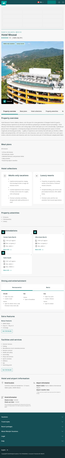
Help (32, 441)
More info (7, 249)
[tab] (17, 287)
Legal (32, 436)
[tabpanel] (32, 300)
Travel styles (32, 422)
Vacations (32, 417)
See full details (7, 331)
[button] (32, 72)
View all (7, 101)
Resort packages (32, 427)
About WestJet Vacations (32, 431)
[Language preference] (40, 2)
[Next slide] (31, 234)
